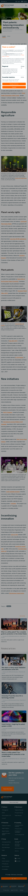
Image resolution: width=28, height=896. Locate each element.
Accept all (14, 87)
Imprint (7, 56)
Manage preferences (14, 84)
